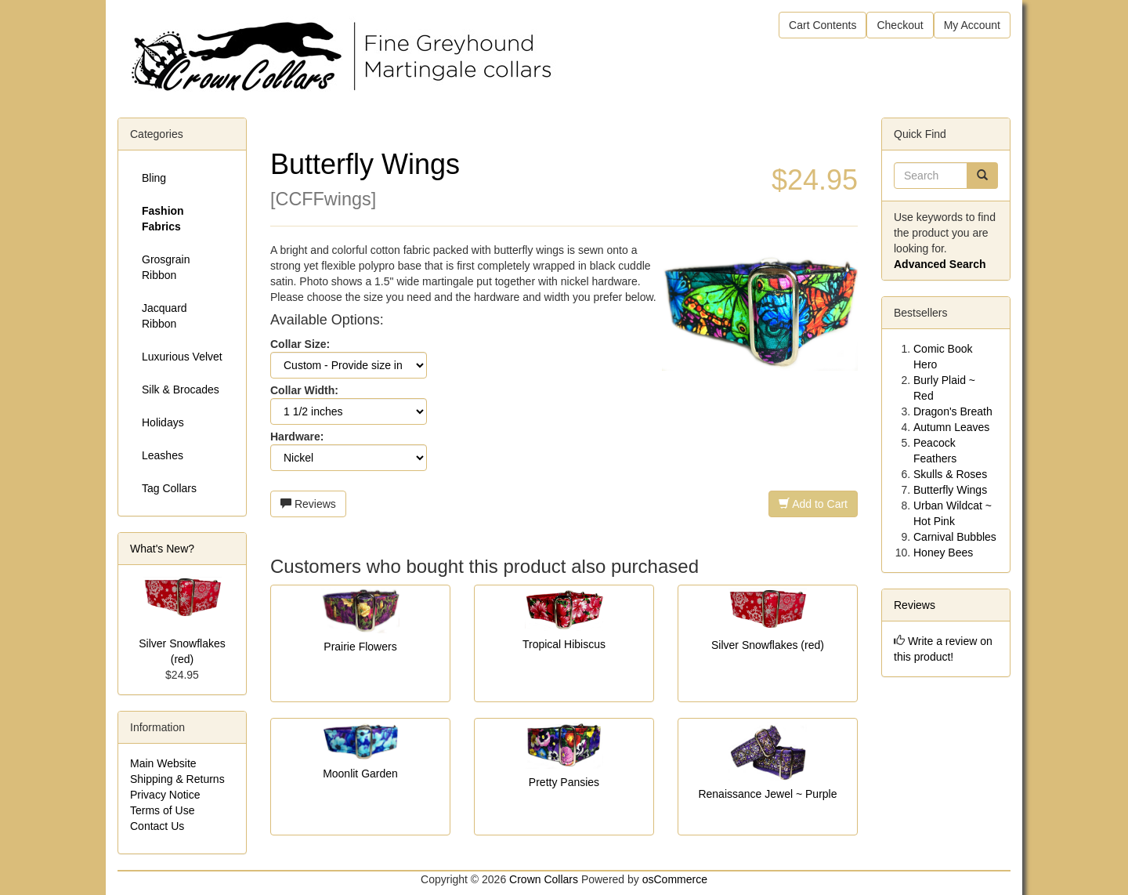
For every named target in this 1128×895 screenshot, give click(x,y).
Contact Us (157, 826)
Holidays (163, 422)
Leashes (162, 455)
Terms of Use (162, 810)
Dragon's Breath (952, 411)
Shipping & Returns (177, 779)
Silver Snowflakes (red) (767, 645)
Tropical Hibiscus (564, 644)
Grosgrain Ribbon (166, 267)
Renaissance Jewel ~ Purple (767, 794)
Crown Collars (543, 879)
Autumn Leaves (951, 427)
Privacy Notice (165, 794)
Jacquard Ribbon (164, 316)
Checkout (900, 25)
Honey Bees (943, 552)
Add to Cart (813, 504)
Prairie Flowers (360, 646)
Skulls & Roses (950, 474)
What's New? (162, 548)
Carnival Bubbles (954, 537)
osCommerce (674, 879)
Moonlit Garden (360, 773)
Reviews (308, 504)
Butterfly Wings (950, 490)
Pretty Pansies (564, 782)
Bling (154, 178)
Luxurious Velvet (182, 356)
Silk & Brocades (180, 389)
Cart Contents (822, 25)
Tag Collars (169, 488)
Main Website (163, 763)
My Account (972, 25)
